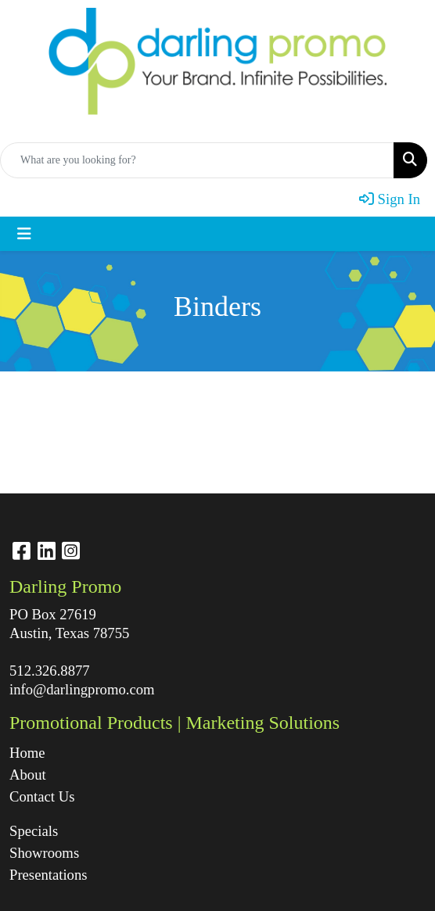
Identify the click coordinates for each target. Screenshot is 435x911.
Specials (33, 831)
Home (27, 752)
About (27, 774)
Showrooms (44, 853)
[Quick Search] (197, 160)
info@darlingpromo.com (82, 689)
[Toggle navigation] (24, 234)
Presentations (48, 874)
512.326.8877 (49, 670)
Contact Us (41, 796)
